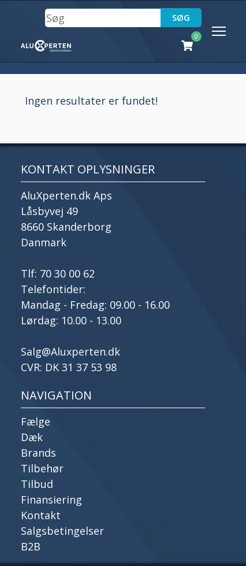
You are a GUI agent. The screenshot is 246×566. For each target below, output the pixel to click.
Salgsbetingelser (62, 531)
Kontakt (41, 515)
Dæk (32, 437)
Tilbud (37, 484)
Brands (38, 453)
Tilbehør (42, 468)
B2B (30, 546)
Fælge (35, 421)
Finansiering (51, 499)
